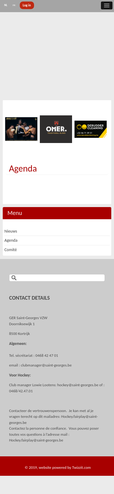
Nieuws (10, 231)
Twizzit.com (81, 467)
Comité (10, 249)
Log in (27, 5)
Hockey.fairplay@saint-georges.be (36, 440)
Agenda (23, 168)
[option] (21, 129)
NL (5, 5)
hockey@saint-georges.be (77, 385)
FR (14, 5)
